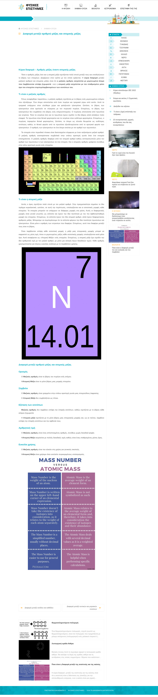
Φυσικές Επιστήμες (30, 29)
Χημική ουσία (50, 29)
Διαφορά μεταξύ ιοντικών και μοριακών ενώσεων (82, 608)
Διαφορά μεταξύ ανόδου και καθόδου (39, 608)
